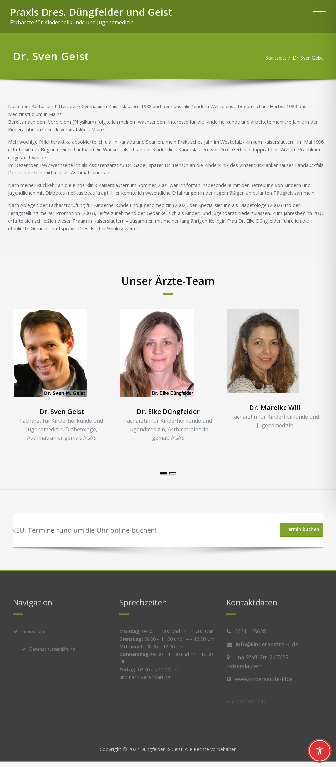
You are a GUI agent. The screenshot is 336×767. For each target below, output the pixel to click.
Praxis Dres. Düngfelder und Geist (91, 12)
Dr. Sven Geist (305, 58)
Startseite (272, 58)
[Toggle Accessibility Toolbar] (319, 750)
